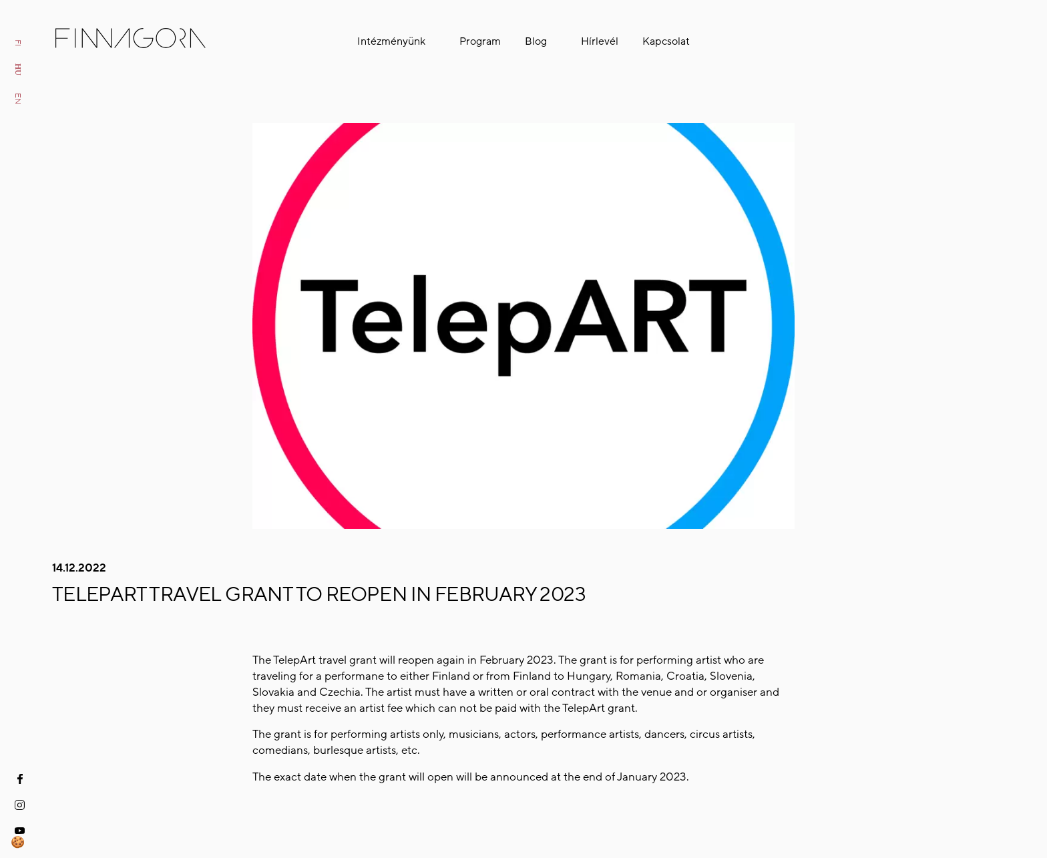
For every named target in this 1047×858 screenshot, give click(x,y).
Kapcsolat (666, 41)
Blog (536, 41)
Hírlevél (599, 41)
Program (480, 41)
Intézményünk (391, 41)
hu (18, 69)
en (18, 98)
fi (18, 42)
